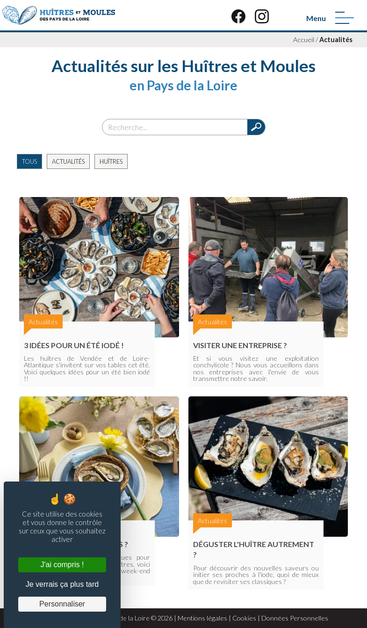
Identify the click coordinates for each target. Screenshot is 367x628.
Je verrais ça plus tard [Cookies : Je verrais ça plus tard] (62, 584)
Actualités (336, 40)
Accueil (303, 40)
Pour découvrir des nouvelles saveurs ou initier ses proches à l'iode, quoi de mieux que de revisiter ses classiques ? (256, 574)
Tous (29, 161)
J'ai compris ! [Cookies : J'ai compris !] (62, 565)
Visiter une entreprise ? (240, 345)
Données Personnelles (294, 618)
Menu (316, 18)
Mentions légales (202, 618)
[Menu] (344, 18)
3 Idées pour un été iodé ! (74, 345)
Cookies (244, 618)
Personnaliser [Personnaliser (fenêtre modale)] (62, 604)
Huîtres (111, 161)
